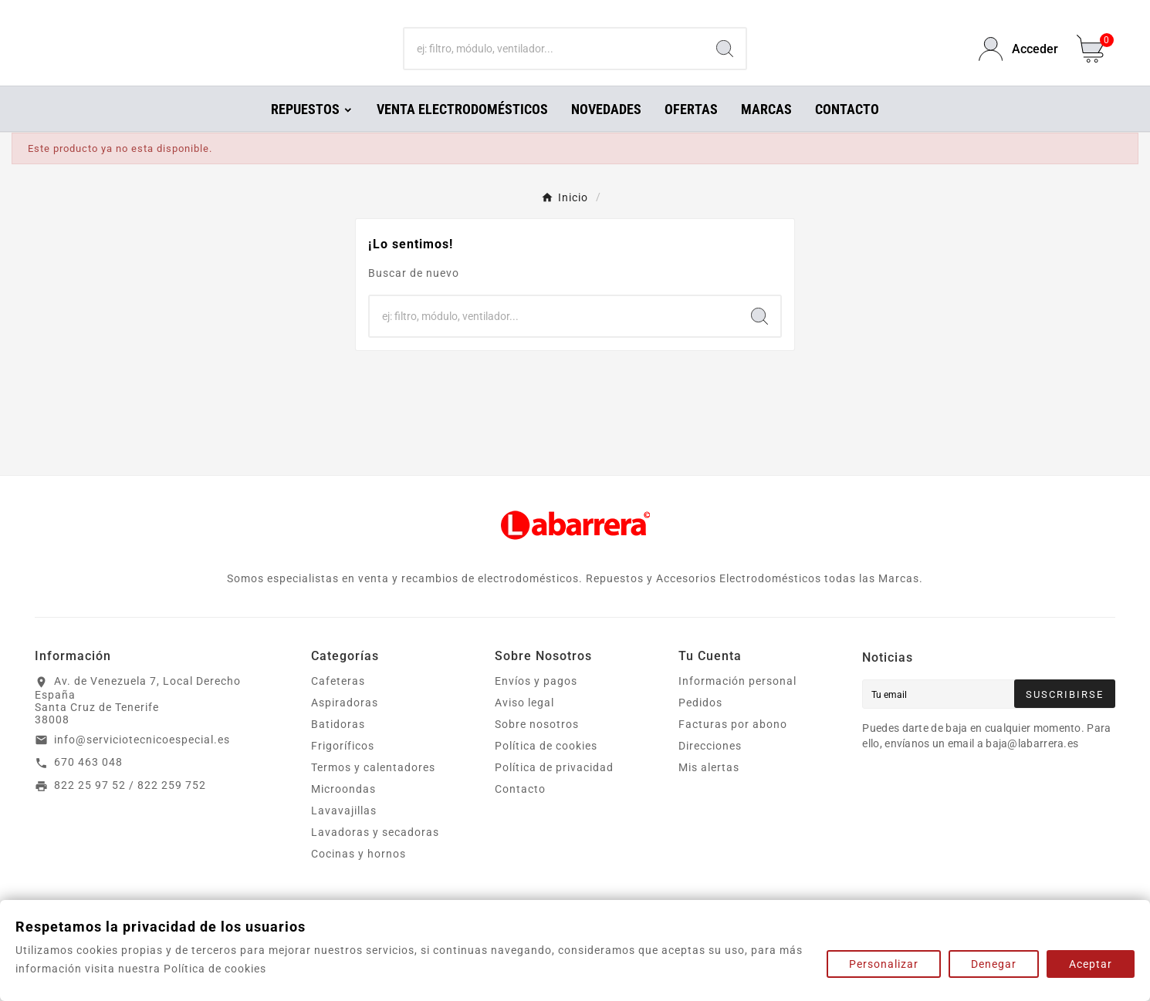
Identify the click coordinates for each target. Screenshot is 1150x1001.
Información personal (737, 702)
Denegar (993, 964)
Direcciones (710, 767)
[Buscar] (554, 60)
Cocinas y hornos (358, 875)
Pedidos (700, 724)
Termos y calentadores (373, 789)
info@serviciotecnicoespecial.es (142, 761)
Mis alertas (708, 789)
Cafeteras (338, 702)
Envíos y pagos (536, 702)
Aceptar (1090, 964)
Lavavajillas (344, 832)
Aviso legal (524, 724)
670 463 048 (88, 783)
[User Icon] (1018, 60)
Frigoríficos (342, 767)
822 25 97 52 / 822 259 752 (130, 806)
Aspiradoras (344, 724)
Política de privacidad (554, 789)
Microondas (343, 810)
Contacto (520, 810)
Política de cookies (546, 767)
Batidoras (338, 746)
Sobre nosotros (537, 746)
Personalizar (883, 964)
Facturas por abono (732, 746)
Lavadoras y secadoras (375, 854)
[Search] (724, 60)
